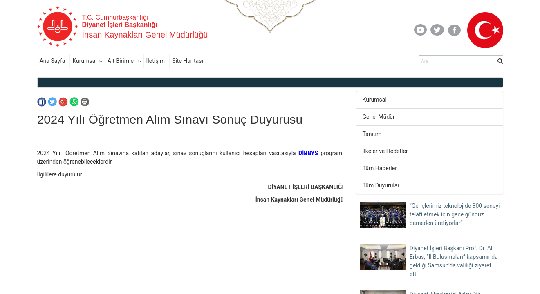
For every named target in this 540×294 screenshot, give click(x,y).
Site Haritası (187, 61)
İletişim (155, 61)
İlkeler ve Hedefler (385, 151)
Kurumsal (84, 61)
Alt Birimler (122, 61)
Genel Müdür (379, 117)
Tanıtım (372, 134)
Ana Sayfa (52, 61)
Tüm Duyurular (381, 185)
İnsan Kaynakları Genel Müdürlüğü (145, 34)
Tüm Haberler (380, 168)
